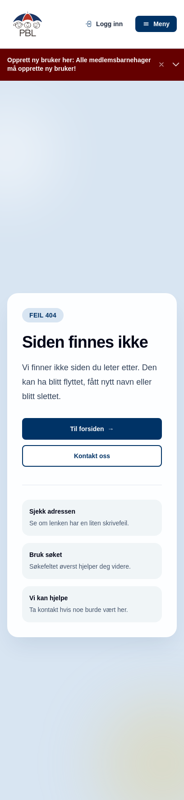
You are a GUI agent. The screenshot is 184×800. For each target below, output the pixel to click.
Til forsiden (92, 428)
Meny (156, 24)
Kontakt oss (92, 456)
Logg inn (104, 24)
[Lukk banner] (161, 64)
